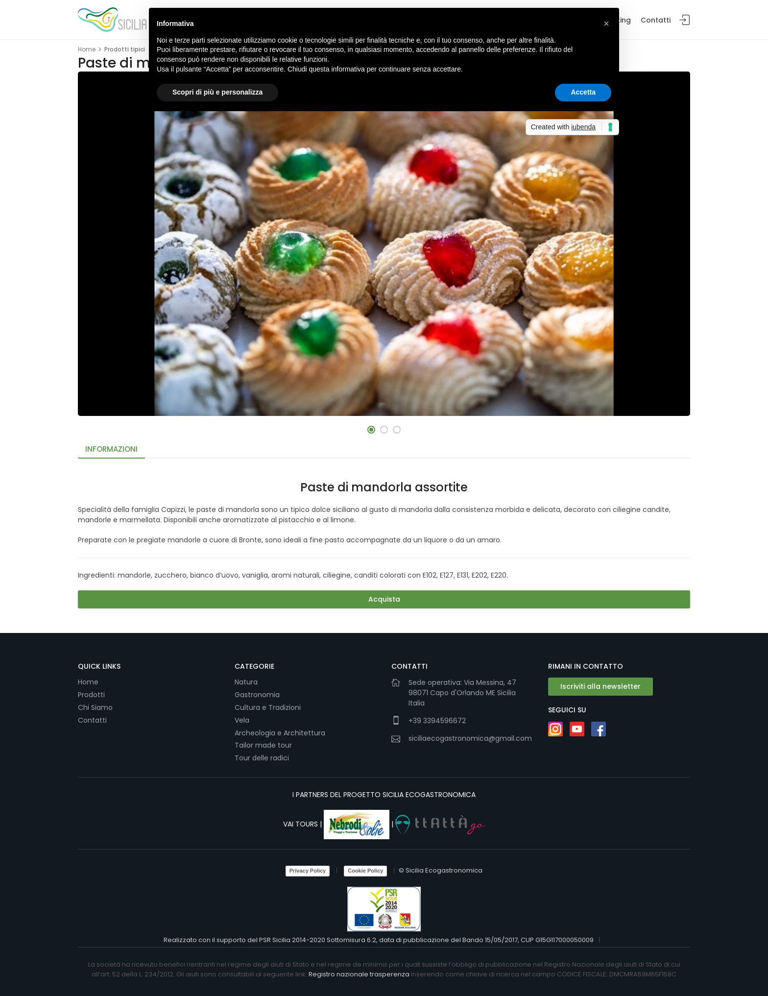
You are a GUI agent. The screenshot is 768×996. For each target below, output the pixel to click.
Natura (246, 682)
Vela (243, 720)
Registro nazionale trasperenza (359, 974)
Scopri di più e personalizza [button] (217, 92)
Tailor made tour (263, 745)
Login (684, 20)
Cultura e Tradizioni (268, 707)
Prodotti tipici (124, 49)
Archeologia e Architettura (280, 733)
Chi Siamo (95, 707)
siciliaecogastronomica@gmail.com (470, 738)
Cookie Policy (365, 871)
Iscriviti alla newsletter (600, 686)
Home (87, 49)
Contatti (656, 20)
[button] (371, 430)
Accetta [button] (583, 92)
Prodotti (91, 694)
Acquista (384, 599)
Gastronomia (258, 694)
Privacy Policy (307, 871)
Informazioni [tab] (111, 449)
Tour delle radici (263, 757)
